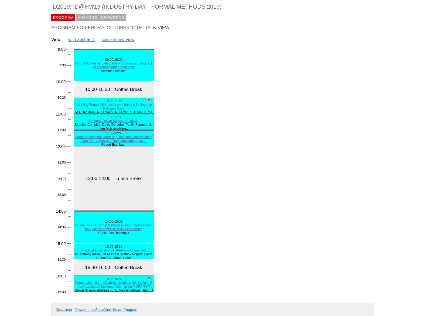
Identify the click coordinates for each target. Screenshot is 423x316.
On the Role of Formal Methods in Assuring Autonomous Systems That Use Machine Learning (113, 227)
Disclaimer (64, 310)
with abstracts (81, 39)
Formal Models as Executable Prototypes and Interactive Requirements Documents (114, 65)
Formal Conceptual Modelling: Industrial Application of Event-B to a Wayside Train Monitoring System (113, 139)
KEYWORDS (112, 17)
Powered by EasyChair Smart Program (106, 310)
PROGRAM (63, 17)
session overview (117, 39)
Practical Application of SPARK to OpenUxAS (113, 250)
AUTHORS (87, 17)
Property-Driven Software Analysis (113, 121)
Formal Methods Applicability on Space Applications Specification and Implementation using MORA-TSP (113, 284)
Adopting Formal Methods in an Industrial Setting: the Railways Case (114, 106)
